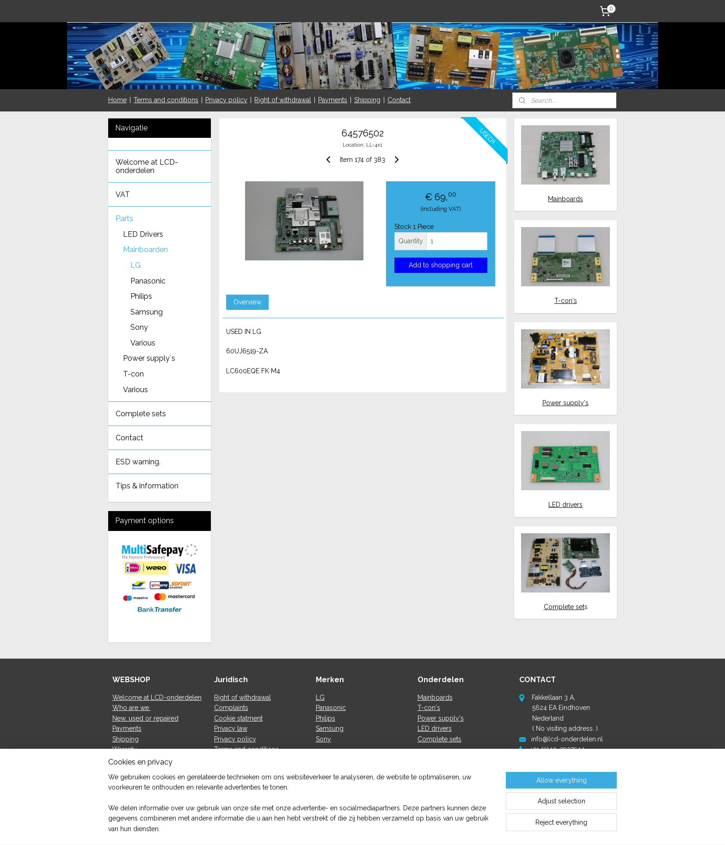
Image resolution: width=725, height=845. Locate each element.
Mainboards (565, 199)
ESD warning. (138, 461)
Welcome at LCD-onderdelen (147, 166)
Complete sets (141, 413)
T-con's (565, 300)
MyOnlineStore (462, 828)
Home (117, 100)
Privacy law (230, 728)
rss (352, 828)
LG (135, 265)
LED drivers (565, 504)
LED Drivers (143, 234)
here (544, 780)
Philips (141, 296)
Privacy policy (226, 100)
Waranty (124, 749)
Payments (332, 100)
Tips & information (147, 485)
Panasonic (148, 281)
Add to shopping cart (441, 265)
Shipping (367, 100)
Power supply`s (149, 358)
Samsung (146, 312)
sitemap (335, 828)
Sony (139, 327)
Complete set (564, 607)
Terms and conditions (166, 100)
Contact (399, 100)
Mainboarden (145, 249)
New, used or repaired (145, 718)
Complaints (231, 707)
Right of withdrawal (282, 100)
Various (142, 343)
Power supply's (565, 403)
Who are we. (131, 707)
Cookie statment (238, 718)
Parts (124, 218)
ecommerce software (385, 828)
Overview (247, 302)
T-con (133, 374)
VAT (123, 194)
